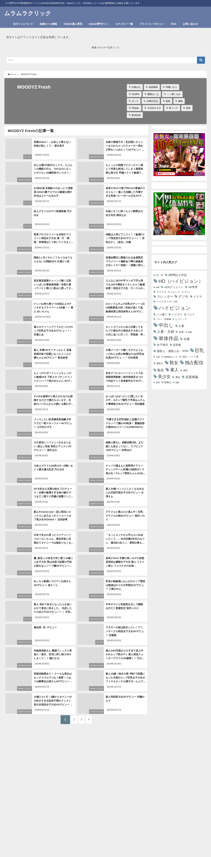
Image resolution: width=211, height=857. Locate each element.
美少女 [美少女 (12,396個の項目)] (164, 376)
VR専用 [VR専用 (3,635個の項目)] (192, 287)
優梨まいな (153, 94)
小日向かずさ (154, 108)
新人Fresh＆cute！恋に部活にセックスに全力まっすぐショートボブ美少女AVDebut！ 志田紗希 (53, 515)
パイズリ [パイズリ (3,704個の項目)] (177, 314)
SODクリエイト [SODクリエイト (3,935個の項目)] (173, 287)
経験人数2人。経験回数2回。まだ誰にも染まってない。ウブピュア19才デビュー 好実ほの (124, 445)
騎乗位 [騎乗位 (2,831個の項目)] (167, 382)
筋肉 (168, 101)
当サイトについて (23, 24)
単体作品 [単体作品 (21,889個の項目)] (168, 338)
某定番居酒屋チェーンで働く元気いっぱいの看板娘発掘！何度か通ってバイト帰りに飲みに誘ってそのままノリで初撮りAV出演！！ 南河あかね (53, 288)
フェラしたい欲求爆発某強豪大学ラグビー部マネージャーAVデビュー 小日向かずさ (53, 422)
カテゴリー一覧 (124, 24)
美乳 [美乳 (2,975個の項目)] (185, 370)
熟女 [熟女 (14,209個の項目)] (173, 362)
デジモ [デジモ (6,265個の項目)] (183, 296)
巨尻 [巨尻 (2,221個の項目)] (158, 357)
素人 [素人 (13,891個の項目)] (174, 370)
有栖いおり (171, 87)
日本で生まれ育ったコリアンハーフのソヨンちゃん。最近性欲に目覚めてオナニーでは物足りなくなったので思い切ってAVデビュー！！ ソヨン (53, 541)
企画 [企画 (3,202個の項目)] (181, 332)
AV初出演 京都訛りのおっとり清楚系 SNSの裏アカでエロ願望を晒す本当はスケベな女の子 (53, 192)
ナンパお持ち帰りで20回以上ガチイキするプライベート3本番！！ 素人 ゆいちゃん (53, 307)
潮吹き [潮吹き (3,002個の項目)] (159, 363)
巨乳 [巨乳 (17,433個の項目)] (199, 350)
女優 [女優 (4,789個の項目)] (186, 339)
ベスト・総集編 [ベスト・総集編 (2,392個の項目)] (163, 319)
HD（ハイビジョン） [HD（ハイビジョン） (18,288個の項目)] (180, 281)
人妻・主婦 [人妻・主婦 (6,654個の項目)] (165, 331)
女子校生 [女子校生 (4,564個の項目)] (162, 344)
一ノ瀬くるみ (174, 94)
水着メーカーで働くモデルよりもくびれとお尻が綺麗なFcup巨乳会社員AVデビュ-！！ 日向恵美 (125, 353)
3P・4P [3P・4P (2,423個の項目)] (159, 275)
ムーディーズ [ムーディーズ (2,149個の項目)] (181, 319)
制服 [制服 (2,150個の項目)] (190, 332)
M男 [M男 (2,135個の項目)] (157, 287)
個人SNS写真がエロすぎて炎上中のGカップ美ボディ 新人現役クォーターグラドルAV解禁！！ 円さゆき (125, 653)
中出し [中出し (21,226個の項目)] (166, 325)
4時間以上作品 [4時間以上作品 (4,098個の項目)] (177, 275)
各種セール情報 (48, 24)
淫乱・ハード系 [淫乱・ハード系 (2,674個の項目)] (190, 357)
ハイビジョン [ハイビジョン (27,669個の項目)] (175, 307)
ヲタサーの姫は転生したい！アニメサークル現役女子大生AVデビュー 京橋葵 (125, 630)
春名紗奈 (136, 115)
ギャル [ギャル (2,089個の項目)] (187, 292)
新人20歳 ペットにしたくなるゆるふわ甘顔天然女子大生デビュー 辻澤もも (125, 491)
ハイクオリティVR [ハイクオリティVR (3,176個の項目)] (166, 301)
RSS (173, 24)
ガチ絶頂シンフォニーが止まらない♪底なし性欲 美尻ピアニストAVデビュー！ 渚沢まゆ (53, 445)
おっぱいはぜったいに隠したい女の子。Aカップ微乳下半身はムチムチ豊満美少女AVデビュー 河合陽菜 (125, 399)
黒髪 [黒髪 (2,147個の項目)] (177, 383)
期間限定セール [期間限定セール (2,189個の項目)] (171, 357)
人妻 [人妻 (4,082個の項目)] (181, 326)
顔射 (188, 108)
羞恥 (180, 101)
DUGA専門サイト (99, 24)
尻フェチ (173, 108)
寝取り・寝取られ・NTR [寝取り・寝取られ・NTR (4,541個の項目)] (172, 351)
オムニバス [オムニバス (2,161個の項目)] (175, 292)
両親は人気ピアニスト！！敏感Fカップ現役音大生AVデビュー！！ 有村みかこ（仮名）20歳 (125, 238)
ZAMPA (136, 94)
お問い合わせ (190, 24)
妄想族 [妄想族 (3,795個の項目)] (177, 344)
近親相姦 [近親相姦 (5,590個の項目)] (191, 377)
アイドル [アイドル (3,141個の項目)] (161, 292)
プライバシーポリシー (152, 24)
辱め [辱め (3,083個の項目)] (177, 377)
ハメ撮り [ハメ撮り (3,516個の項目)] (161, 314)
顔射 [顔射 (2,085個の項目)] (158, 383)
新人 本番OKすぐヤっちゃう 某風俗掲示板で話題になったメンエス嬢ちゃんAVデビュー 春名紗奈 (53, 353)
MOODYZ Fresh (96, 157)
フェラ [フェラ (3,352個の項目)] (191, 314)
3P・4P (27, 157)
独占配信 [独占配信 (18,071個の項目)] (194, 362)
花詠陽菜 (153, 87)
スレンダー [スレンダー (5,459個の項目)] (165, 296)
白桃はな (136, 87)
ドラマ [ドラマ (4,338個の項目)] (197, 296)
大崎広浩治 (152, 101)
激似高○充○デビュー (45, 626)
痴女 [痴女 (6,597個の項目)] (160, 370)
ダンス (135, 101)
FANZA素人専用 (73, 24)
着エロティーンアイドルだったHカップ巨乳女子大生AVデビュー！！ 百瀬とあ (53, 330)
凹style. (135, 108)
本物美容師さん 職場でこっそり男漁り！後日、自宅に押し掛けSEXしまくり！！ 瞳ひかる (54, 653)
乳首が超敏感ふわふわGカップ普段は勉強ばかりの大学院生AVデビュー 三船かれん (125, 584)
